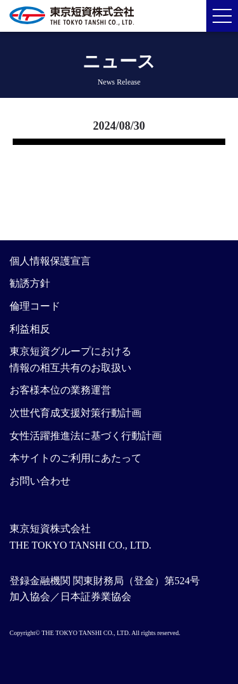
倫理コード (35, 306)
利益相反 (30, 329)
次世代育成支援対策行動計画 (76, 412)
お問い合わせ (40, 480)
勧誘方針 (30, 283)
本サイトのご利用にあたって (76, 458)
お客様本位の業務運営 (60, 390)
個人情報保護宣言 (50, 261)
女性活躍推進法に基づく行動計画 (86, 435)
